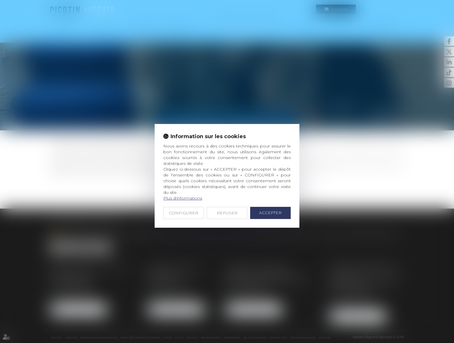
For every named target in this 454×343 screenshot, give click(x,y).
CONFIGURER (183, 213)
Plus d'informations (182, 198)
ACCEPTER (270, 212)
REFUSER (227, 213)
